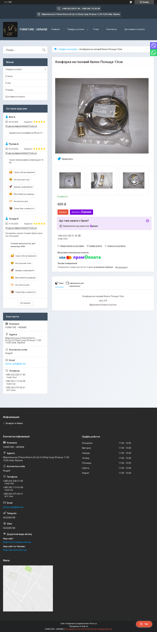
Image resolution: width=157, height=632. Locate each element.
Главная (55, 29)
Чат (144, 624)
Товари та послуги (68, 49)
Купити (63, 212)
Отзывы (9, 90)
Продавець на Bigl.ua (78, 626)
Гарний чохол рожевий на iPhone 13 (25, 133)
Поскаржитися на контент (76, 629)
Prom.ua (93, 623)
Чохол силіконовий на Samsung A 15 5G (26, 161)
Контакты (112, 29)
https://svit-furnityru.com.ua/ (17, 542)
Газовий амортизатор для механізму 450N (23, 244)
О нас (96, 29)
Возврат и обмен (14, 423)
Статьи (9, 76)
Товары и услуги (75, 29)
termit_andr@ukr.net (15, 364)
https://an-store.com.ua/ (15, 550)
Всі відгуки (25, 303)
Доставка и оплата (134, 29)
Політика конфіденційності (100, 629)
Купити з (81, 212)
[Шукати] (44, 50)
